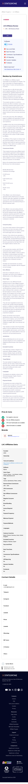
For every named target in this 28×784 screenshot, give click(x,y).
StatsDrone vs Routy (14, 753)
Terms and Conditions (14, 703)
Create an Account (14, 735)
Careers (14, 698)
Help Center (14, 714)
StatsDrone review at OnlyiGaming (14, 755)
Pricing (14, 740)
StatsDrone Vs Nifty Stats (14, 750)
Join (7, 35)
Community (14, 721)
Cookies (14, 706)
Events (14, 717)
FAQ (14, 701)
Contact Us (14, 742)
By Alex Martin (9, 663)
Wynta (10, 44)
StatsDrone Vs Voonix (14, 748)
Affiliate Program (14, 729)
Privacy (14, 708)
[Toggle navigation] (25, 3)
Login (14, 737)
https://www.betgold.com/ (13, 436)
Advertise (14, 719)
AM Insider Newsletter (14, 726)
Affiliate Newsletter (14, 724)
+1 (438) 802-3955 (6, 684)
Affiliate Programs (6, 12)
